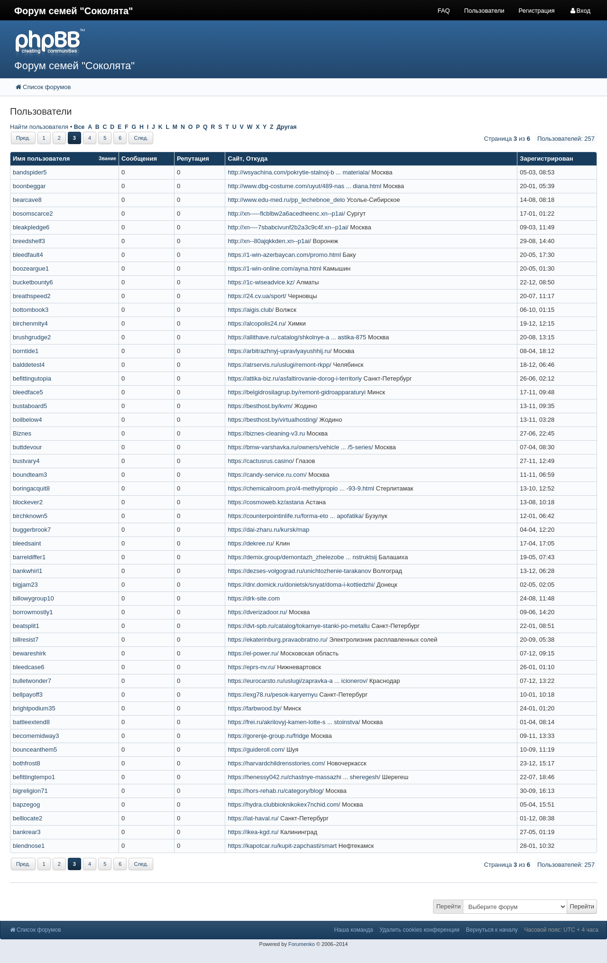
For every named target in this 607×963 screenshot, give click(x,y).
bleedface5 (28, 392)
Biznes (22, 433)
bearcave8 (27, 199)
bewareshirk (29, 653)
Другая (286, 127)
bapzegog (26, 804)
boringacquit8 (31, 488)
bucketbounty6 (33, 282)
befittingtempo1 (34, 777)
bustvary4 (26, 460)
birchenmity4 (30, 323)
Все (79, 127)
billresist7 (25, 639)
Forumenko (301, 944)
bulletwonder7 (32, 680)
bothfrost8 (26, 763)
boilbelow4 (27, 419)
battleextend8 (31, 722)
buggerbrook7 (32, 529)
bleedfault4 (28, 254)
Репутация (193, 158)
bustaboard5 (30, 405)
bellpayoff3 (28, 694)
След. (141, 138)
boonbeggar (29, 186)
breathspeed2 (32, 296)
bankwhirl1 (27, 570)
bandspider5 (30, 172)
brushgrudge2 (32, 337)
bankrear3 (27, 832)
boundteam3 (30, 474)
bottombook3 (30, 309)
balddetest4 (29, 364)
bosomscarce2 (33, 213)
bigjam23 (25, 584)
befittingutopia (32, 378)
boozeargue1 (31, 268)
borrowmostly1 (33, 612)
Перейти (448, 906)
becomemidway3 (36, 735)
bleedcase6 (29, 667)
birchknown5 (30, 515)
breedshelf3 (29, 241)
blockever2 (28, 502)
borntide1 (25, 350)
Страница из (507, 138)
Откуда (256, 158)
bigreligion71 (30, 790)
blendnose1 (29, 845)
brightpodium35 (34, 708)
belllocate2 (27, 818)
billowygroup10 (33, 598)
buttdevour (27, 447)
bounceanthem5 (35, 749)
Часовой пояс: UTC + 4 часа (561, 930)
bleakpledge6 (31, 227)
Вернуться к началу (492, 930)
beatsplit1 (26, 625)
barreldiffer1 (29, 557)
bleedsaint (27, 543)
